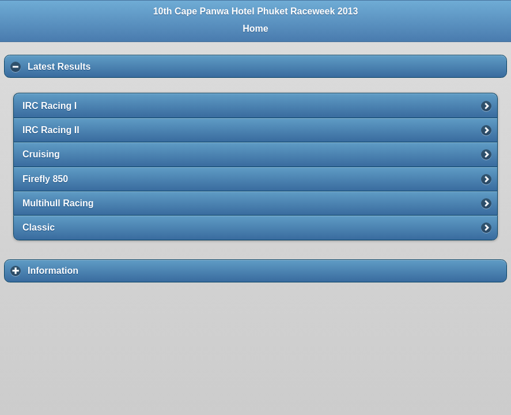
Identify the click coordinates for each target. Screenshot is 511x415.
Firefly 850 (45, 179)
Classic (38, 227)
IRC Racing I (49, 106)
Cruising (41, 154)
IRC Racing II (51, 130)
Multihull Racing (58, 203)
